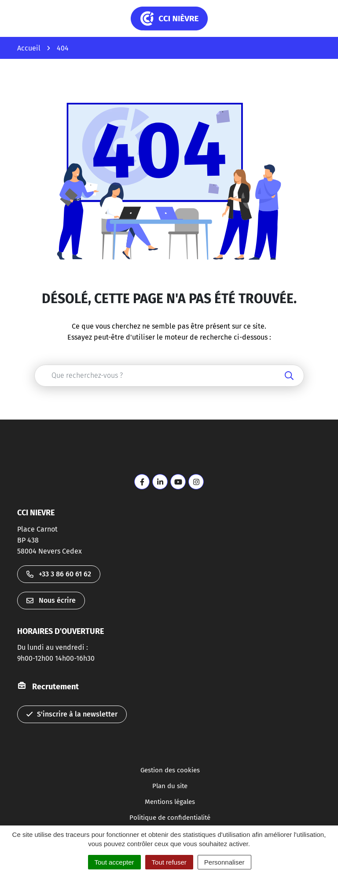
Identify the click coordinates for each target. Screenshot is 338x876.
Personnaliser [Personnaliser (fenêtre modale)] (224, 862)
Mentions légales (170, 802)
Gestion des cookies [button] (170, 770)
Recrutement (55, 686)
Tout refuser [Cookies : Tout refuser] (169, 862)
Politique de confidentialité (169, 818)
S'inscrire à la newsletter (72, 714)
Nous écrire (51, 600)
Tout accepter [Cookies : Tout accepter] (114, 862)
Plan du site (169, 786)
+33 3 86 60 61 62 (58, 574)
